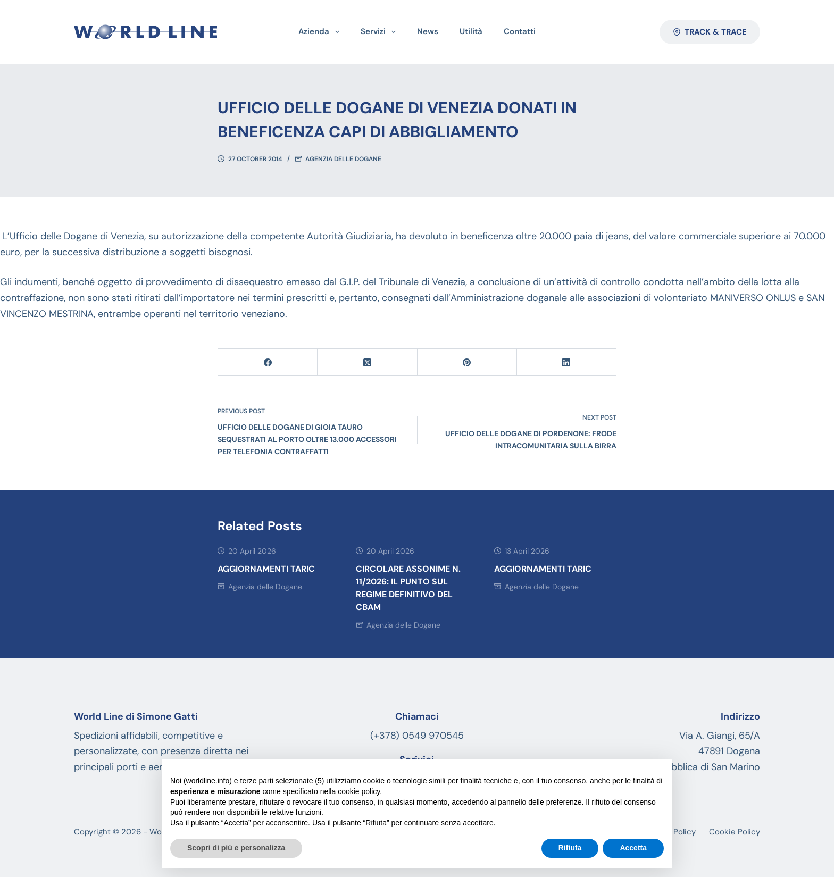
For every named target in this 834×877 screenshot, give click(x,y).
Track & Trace (710, 32)
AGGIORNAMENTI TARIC (266, 568)
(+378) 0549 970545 (417, 735)
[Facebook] (268, 362)
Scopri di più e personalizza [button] (236, 847)
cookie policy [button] (359, 791)
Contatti (520, 31)
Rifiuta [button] (570, 847)
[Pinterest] (467, 362)
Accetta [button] (633, 847)
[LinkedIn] (566, 362)
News (427, 31)
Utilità (471, 31)
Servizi (380, 32)
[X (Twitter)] (367, 362)
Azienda (321, 32)
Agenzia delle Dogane (343, 159)
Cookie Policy (734, 832)
